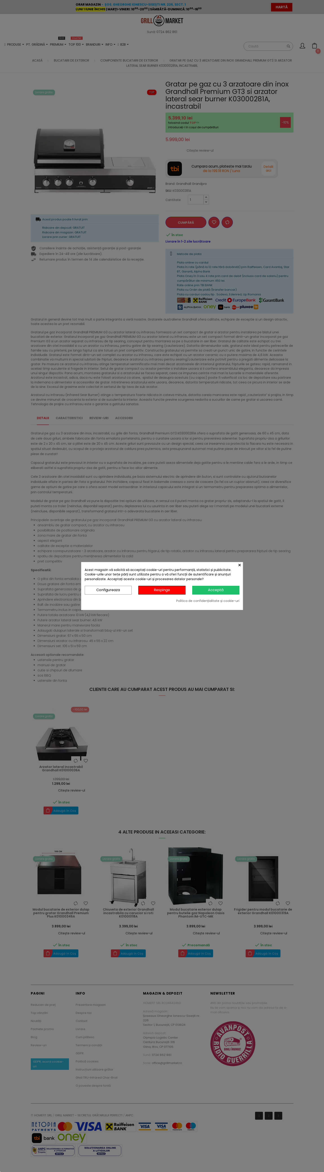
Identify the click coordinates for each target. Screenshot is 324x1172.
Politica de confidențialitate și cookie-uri (207, 601)
